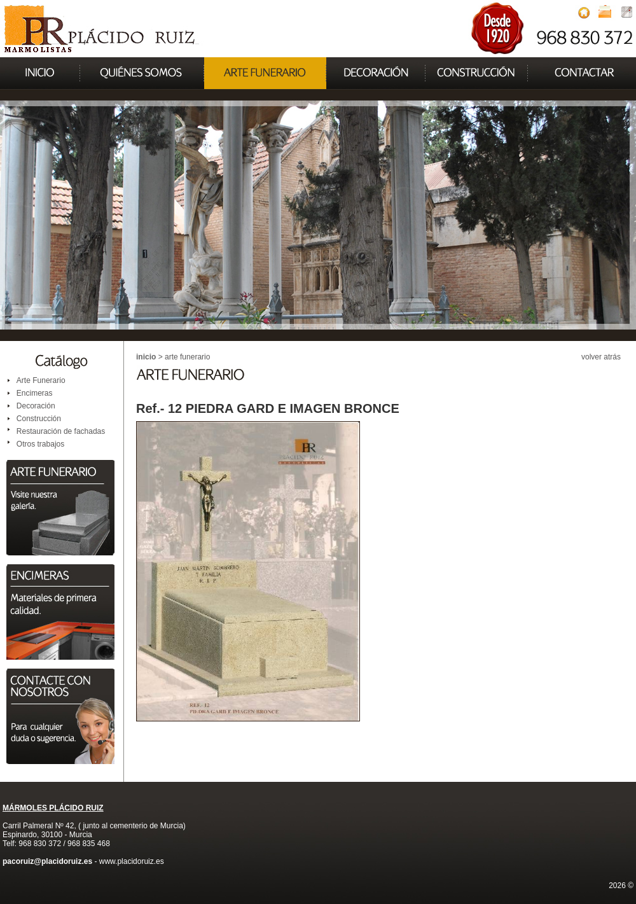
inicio (146, 356)
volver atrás (601, 356)
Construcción (39, 418)
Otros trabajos (40, 444)
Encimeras (35, 393)
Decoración (36, 405)
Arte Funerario (41, 380)
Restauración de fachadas (61, 431)
